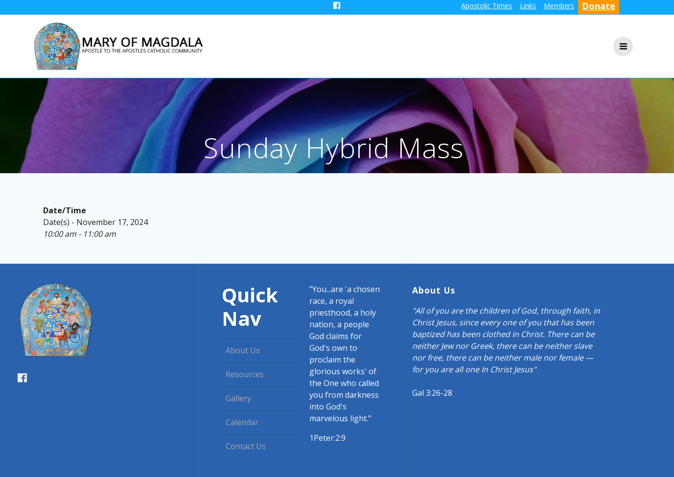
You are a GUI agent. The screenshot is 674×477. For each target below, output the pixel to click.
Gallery (238, 398)
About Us (243, 350)
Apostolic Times (486, 5)
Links (528, 5)
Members (559, 5)
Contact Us (246, 446)
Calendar (242, 422)
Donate (598, 6)
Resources (245, 374)
